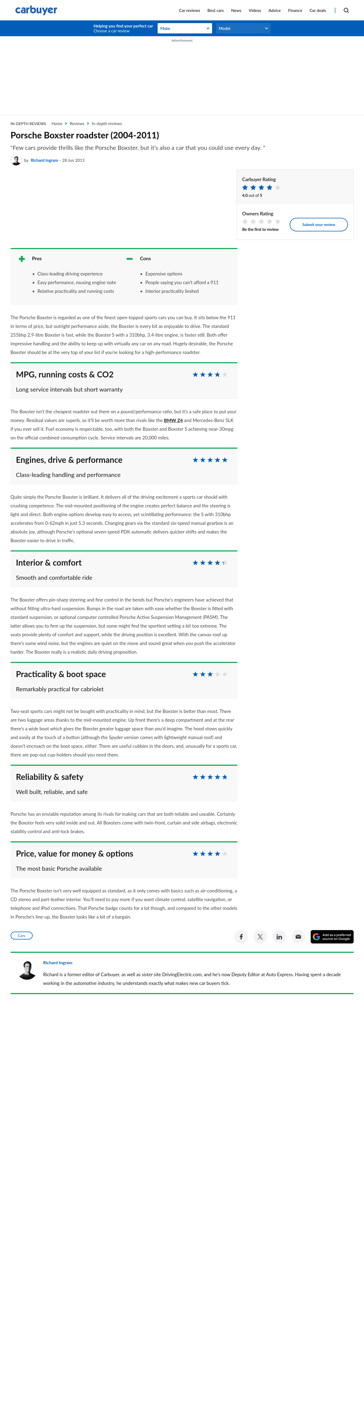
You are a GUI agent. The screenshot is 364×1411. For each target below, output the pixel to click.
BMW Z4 (173, 420)
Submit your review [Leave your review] (318, 224)
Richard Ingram (44, 160)
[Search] (346, 10)
